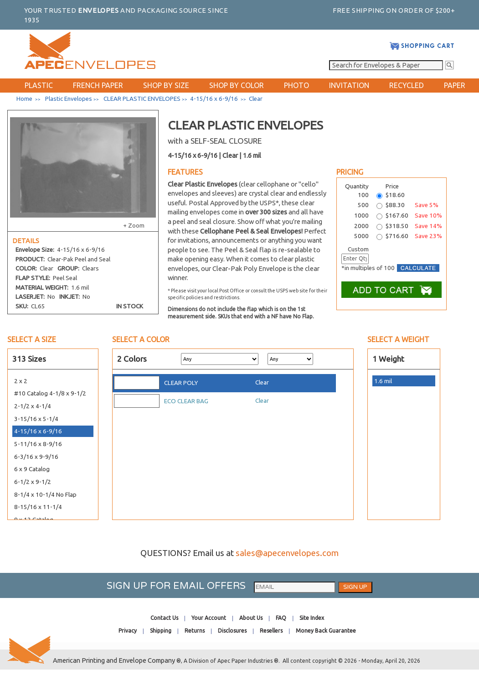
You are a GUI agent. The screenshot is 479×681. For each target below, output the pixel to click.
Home (24, 98)
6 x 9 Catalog (32, 469)
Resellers (271, 631)
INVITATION (349, 85)
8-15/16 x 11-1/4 (38, 507)
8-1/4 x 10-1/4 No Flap (45, 494)
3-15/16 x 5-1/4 (36, 419)
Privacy (127, 631)
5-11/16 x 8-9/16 (38, 444)
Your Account (208, 618)
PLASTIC (39, 85)
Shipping (160, 631)
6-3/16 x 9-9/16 (36, 456)
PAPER (454, 85)
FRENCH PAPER (98, 85)
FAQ (281, 618)
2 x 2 (20, 381)
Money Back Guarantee (326, 631)
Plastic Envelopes (68, 98)
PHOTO (296, 85)
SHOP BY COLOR (236, 85)
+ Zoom (133, 225)
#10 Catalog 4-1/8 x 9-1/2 (50, 393)
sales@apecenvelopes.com (287, 553)
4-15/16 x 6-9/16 (38, 431)
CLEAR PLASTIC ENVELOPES (141, 98)
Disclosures (232, 631)
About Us (251, 618)
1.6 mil (383, 381)
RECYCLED (406, 85)
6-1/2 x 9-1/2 (32, 481)
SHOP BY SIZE (166, 85)
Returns (195, 631)
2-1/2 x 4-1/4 (32, 406)
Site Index (311, 618)
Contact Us (164, 618)
